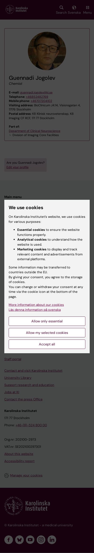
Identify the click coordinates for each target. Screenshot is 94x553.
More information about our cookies (36, 305)
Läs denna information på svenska (35, 310)
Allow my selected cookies (47, 332)
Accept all (47, 344)
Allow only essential (47, 321)
